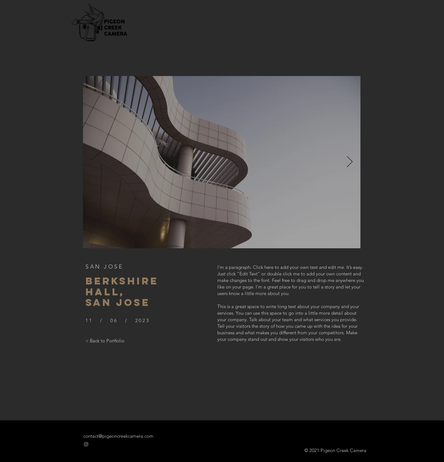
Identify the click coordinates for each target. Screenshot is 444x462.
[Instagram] (86, 444)
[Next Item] (349, 162)
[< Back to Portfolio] (104, 340)
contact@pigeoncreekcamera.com (118, 436)
